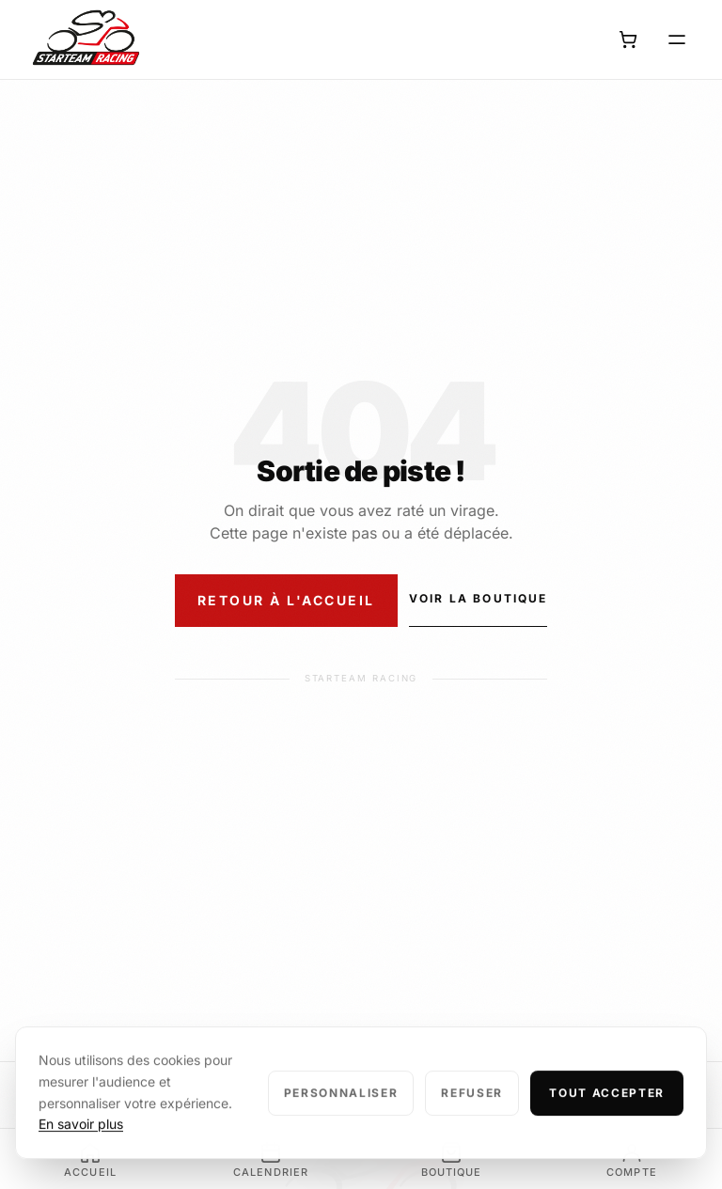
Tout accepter (607, 1110)
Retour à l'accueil (286, 600)
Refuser (472, 1110)
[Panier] (628, 39)
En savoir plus (81, 1141)
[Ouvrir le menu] (676, 39)
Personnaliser (341, 1110)
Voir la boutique (478, 598)
